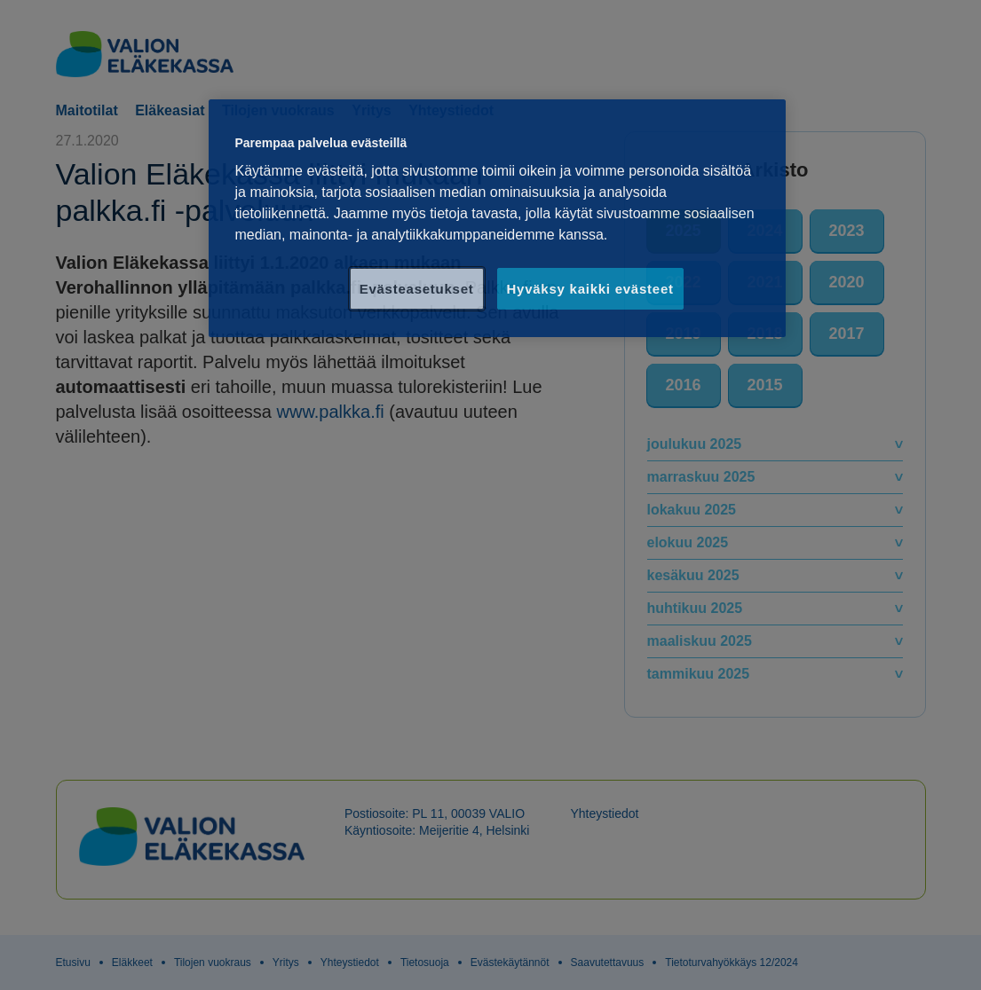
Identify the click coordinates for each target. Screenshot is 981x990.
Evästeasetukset (417, 288)
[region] (497, 218)
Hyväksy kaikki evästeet (590, 288)
